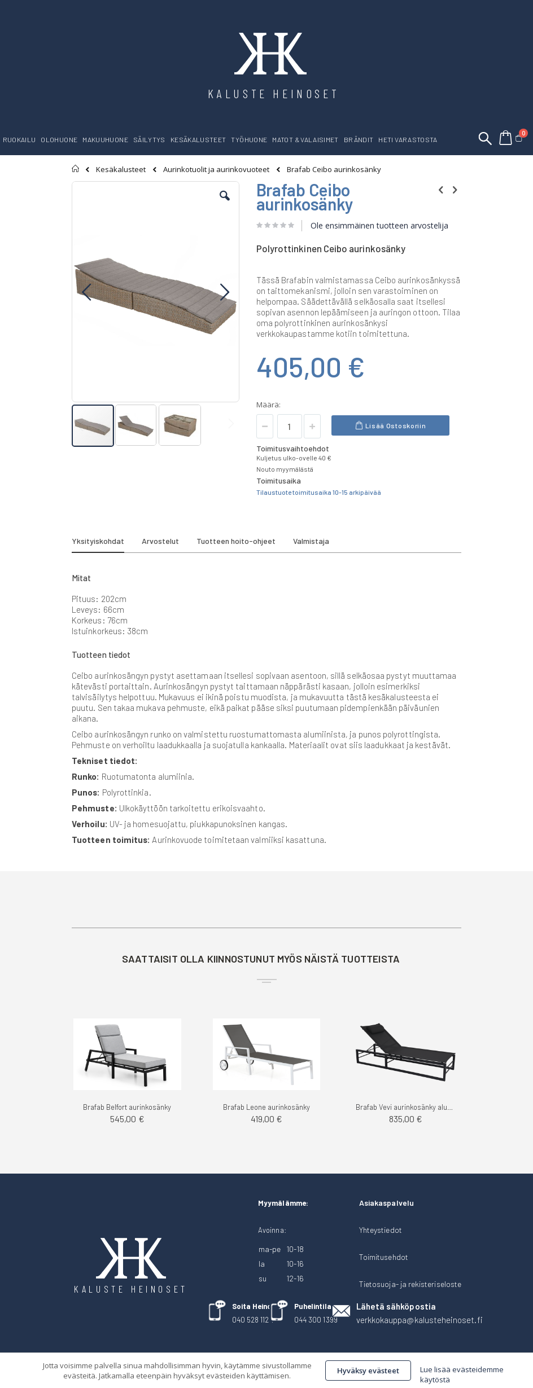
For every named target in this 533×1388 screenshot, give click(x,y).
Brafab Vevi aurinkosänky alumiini (406, 1107)
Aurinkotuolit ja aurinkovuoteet (216, 169)
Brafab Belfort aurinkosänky (127, 1107)
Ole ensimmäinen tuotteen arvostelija (379, 225)
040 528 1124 (252, 1319)
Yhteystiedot (380, 1230)
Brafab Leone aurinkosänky (266, 1107)
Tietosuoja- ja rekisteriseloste (410, 1284)
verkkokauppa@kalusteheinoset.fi (419, 1320)
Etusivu (76, 169)
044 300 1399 (316, 1319)
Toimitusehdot (383, 1257)
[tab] (106, 543)
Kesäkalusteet (121, 169)
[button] (225, 204)
